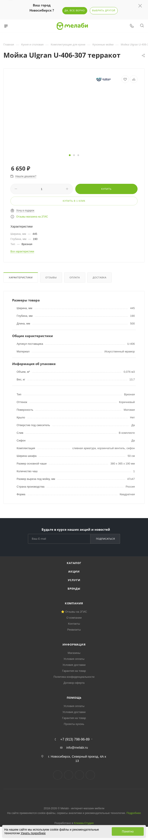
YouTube (79, 775)
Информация (74, 644)
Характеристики (21, 277)
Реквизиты (74, 629)
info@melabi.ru (77, 747)
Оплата (75, 277)
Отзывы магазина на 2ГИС (32, 216)
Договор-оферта (74, 682)
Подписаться (105, 539)
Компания (74, 603)
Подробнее (133, 813)
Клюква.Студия (84, 823)
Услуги (74, 580)
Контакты (74, 623)
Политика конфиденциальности (74, 676)
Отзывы (51, 277)
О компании (74, 617)
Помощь (74, 698)
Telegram (68, 775)
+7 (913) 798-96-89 (75, 739)
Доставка (99, 277)
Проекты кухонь (74, 724)
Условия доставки (74, 664)
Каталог (74, 563)
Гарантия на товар (74, 670)
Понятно (127, 831)
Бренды (74, 588)
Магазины (74, 652)
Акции (74, 571)
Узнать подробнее (33, 833)
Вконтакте (57, 775)
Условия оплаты (74, 658)
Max (90, 775)
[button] (70, 155)
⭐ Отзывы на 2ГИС (74, 611)
